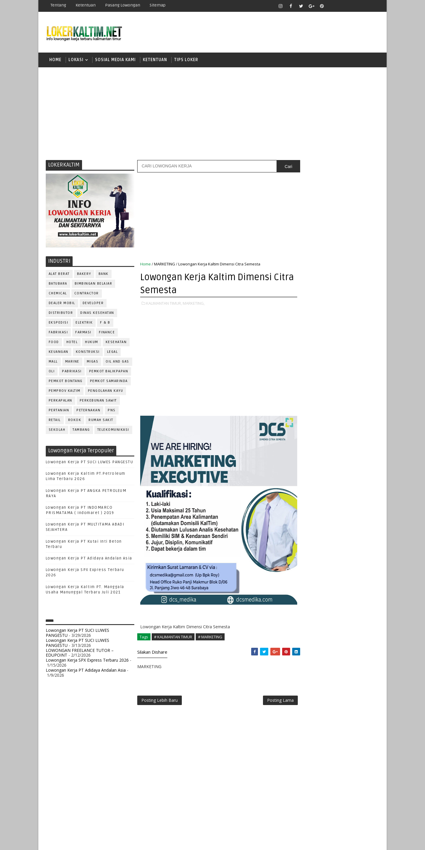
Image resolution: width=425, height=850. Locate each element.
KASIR (328, 538)
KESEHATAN (116, 343)
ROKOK (74, 421)
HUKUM (92, 343)
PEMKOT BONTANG (66, 382)
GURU (329, 528)
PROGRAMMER (307, 577)
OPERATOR (303, 557)
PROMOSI (336, 577)
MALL (53, 362)
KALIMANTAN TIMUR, (164, 304)
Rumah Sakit (101, 421)
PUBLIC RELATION (310, 587)
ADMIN (300, 479)
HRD (345, 528)
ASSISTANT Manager (313, 489)
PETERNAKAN (89, 411)
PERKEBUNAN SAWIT (98, 401)
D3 (299, 365)
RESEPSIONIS (345, 606)
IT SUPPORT (305, 538)
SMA (301, 416)
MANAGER (350, 538)
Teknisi (358, 645)
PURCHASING (345, 587)
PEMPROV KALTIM (65, 391)
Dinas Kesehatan (98, 313)
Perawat (302, 596)
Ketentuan (86, 5)
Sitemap (158, 5)
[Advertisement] (212, 113)
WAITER (300, 655)
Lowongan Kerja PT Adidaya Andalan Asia (89, 559)
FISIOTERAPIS (331, 518)
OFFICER (354, 548)
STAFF (299, 635)
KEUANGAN (58, 352)
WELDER (321, 655)
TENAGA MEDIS (307, 645)
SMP (301, 437)
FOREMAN (360, 518)
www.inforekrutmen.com (314, 691)
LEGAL (112, 352)
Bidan (346, 489)
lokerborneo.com (247, 841)
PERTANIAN (59, 411)
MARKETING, (194, 304)
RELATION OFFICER (348, 596)
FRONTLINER (305, 528)
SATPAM (320, 616)
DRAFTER (330, 509)
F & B (105, 323)
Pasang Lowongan (122, 5)
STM (301, 447)
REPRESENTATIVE (309, 606)
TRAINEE (335, 645)
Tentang (58, 5)
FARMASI (84, 333)
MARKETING (164, 264)
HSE (360, 528)
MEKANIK (330, 548)
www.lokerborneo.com (312, 686)
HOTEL (72, 343)
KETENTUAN (155, 60)
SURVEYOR (322, 635)
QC (320, 596)
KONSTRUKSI (88, 352)
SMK (301, 427)
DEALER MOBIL (62, 304)
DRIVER (352, 509)
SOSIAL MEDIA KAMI (115, 60)
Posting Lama (268, 701)
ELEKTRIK (84, 323)
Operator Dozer (310, 567)
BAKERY (84, 275)
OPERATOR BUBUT (337, 557)
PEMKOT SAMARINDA (109, 382)
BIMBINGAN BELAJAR (93, 284)
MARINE (72, 362)
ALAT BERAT (59, 275)
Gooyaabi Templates (150, 841)
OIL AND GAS (118, 362)
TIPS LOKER (186, 60)
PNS (112, 411)
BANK (104, 275)
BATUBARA (58, 284)
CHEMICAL (58, 294)
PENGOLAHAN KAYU (105, 391)
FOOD (54, 343)
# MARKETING (210, 637)
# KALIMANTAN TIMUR (173, 637)
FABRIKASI (58, 333)
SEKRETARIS (330, 626)
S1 (299, 406)
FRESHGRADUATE (315, 386)
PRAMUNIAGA (362, 567)
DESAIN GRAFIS (352, 499)
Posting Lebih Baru (159, 701)
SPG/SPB (357, 626)
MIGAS (93, 362)
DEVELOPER (93, 304)
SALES (299, 616)
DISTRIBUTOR (61, 313)
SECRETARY (344, 616)
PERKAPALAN (60, 401)
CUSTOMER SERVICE (312, 499)
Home (55, 60)
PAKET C (306, 396)
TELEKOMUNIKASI (113, 430)
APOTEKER (350, 479)
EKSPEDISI (58, 323)
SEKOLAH (57, 430)
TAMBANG (81, 430)
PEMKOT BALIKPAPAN (108, 372)
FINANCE (107, 333)
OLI (52, 372)
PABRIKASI (72, 372)
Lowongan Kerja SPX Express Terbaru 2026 (87, 661)
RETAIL (55, 421)
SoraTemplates (82, 841)
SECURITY (302, 626)
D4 (300, 375)
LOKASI (76, 60)
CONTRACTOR (86, 294)
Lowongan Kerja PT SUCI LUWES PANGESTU (89, 463)
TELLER (345, 635)
